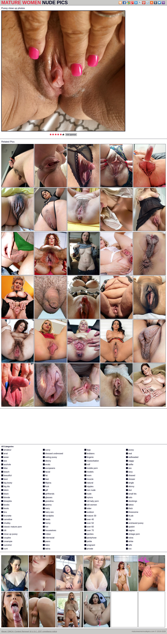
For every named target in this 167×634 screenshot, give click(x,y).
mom (87, 475)
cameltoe (6, 519)
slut (129, 490)
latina (46, 549)
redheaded (132, 457)
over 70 (89, 530)
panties (89, 534)
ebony (47, 461)
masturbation (91, 461)
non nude (90, 490)
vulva (129, 538)
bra (4, 512)
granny (47, 505)
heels (46, 519)
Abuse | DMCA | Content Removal (15, 631)
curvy (46, 450)
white (129, 541)
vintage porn (133, 534)
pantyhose (90, 538)
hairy (46, 508)
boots (5, 508)
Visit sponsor (71, 134)
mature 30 (90, 516)
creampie (6, 541)
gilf (45, 490)
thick (129, 508)
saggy (130, 461)
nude (87, 494)
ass (4, 461)
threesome (132, 512)
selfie (129, 464)
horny (46, 523)
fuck (46, 486)
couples (6, 538)
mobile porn (91, 468)
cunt (4, 549)
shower (130, 479)
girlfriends (48, 494)
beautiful (6, 475)
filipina (47, 483)
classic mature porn (11, 527)
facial (46, 472)
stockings (131, 501)
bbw (4, 468)
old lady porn (91, 501)
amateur (6, 450)
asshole (6, 464)
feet (46, 479)
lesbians (89, 453)
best (4, 479)
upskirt (130, 527)
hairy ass (48, 512)
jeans (46, 541)
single (130, 483)
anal (4, 453)
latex (46, 545)
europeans (49, 468)
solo (129, 497)
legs (87, 450)
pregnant (89, 545)
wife (129, 545)
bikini (4, 490)
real (129, 453)
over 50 (89, 523)
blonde (5, 497)
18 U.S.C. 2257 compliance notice (43, 631)
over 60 (89, 527)
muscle (88, 479)
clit (3, 530)
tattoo (130, 505)
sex (129, 468)
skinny (130, 486)
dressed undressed (53, 453)
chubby (5, 523)
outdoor (89, 512)
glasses (47, 497)
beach (5, 472)
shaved (130, 475)
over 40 (89, 519)
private (88, 549)
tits (128, 519)
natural (88, 483)
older (87, 508)
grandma (48, 501)
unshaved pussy (135, 523)
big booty (6, 483)
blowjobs (6, 501)
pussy (130, 450)
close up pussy (9, 534)
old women (90, 505)
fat (45, 475)
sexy (129, 472)
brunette (6, 516)
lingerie (89, 457)
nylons (88, 497)
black (5, 494)
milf (87, 464)
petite (88, 541)
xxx (129, 549)
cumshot (6, 545)
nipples (88, 486)
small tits (131, 494)
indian (47, 534)
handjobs (48, 516)
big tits (5, 486)
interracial (48, 538)
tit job (129, 516)
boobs (5, 505)
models (89, 472)
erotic (46, 464)
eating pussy (50, 457)
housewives (49, 530)
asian (5, 457)
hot (45, 527)
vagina (130, 530)
